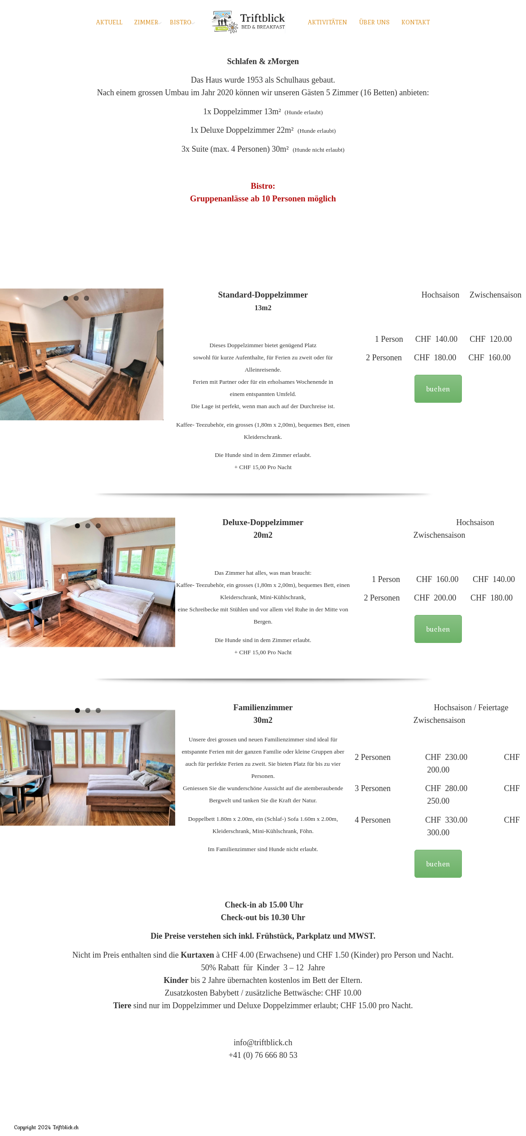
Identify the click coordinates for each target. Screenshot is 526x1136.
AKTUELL (109, 22)
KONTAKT (415, 22)
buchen (438, 388)
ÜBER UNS (374, 22)
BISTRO (180, 22)
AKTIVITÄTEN (327, 22)
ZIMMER (146, 22)
